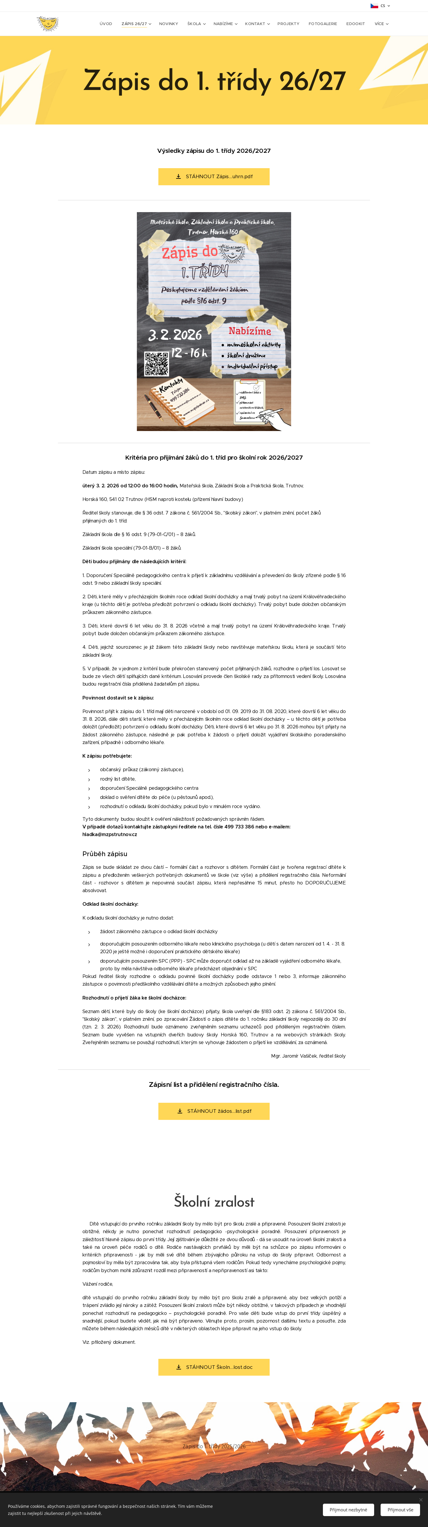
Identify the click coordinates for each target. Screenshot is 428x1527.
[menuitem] (111, 24)
